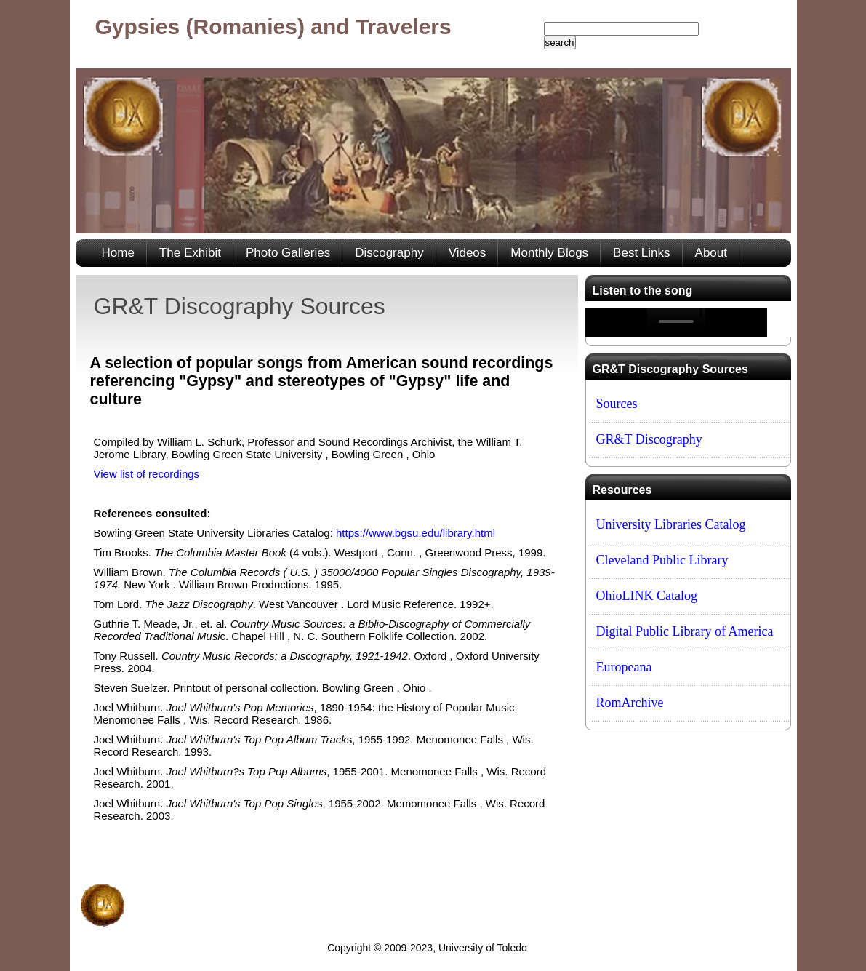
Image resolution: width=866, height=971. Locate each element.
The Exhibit (190, 253)
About (711, 253)
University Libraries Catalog (671, 524)
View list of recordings (147, 474)
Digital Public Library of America (685, 631)
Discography (389, 253)
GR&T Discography (649, 439)
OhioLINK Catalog (646, 595)
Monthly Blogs (549, 253)
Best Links (641, 253)
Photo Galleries (288, 253)
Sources (617, 403)
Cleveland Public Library (662, 560)
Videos (467, 253)
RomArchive (630, 702)
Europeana (624, 667)
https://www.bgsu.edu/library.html (415, 533)
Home (118, 253)
